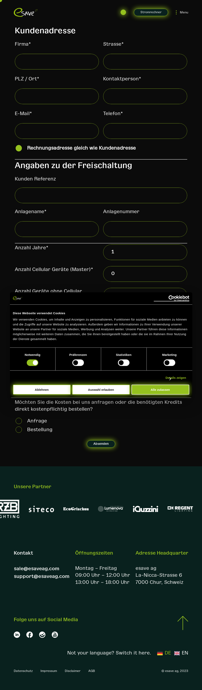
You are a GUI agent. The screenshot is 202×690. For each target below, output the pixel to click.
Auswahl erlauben (101, 389)
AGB (91, 671)
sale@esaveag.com (36, 568)
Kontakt (23, 553)
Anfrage (37, 420)
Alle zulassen (160, 389)
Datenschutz (23, 671)
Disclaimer (72, 671)
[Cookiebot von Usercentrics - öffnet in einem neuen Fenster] (171, 298)
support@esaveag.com (41, 576)
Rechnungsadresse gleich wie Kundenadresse (81, 148)
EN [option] (185, 652)
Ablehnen (42, 389)
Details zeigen (176, 377)
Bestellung (39, 429)
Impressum (49, 671)
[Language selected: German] (172, 653)
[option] (181, 653)
